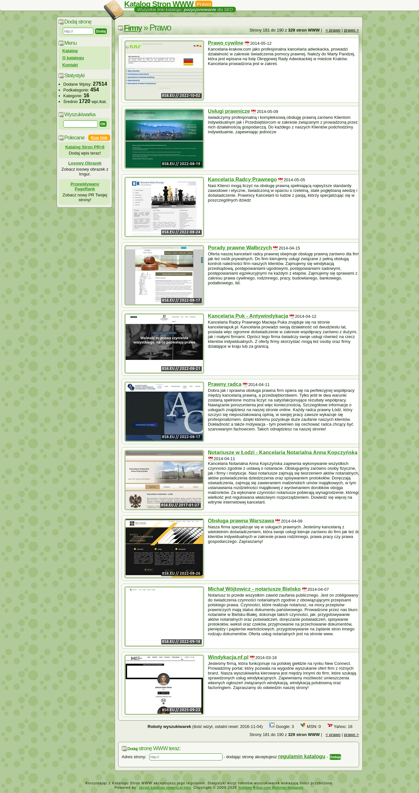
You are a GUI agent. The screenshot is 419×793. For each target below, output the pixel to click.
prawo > (351, 30)
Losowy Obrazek (84, 163)
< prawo (333, 30)
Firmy (133, 28)
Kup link (99, 137)
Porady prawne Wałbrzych (240, 247)
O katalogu (73, 57)
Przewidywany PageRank (85, 186)
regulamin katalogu (301, 756)
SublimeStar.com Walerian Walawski (270, 787)
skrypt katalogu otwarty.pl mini (165, 787)
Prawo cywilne (225, 43)
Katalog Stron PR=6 (85, 147)
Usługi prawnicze (229, 111)
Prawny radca (225, 384)
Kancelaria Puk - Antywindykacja (248, 316)
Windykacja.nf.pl (228, 657)
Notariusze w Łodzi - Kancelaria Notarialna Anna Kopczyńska (282, 452)
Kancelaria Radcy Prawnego (242, 179)
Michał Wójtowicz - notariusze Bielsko (254, 589)
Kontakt (70, 64)
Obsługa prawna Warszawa (241, 521)
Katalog (70, 50)
